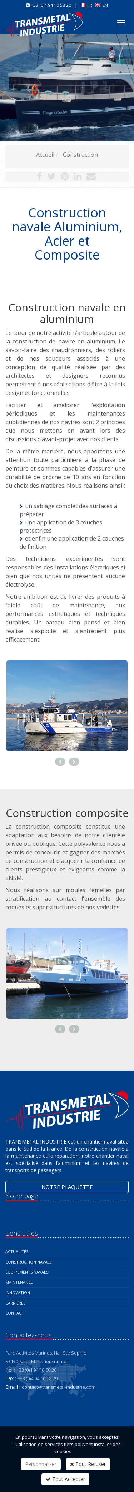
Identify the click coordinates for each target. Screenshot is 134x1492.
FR (86, 5)
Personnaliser (40, 1464)
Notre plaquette (67, 1186)
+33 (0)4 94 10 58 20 (51, 5)
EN (101, 5)
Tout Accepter (65, 1479)
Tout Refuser (88, 1464)
